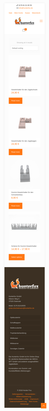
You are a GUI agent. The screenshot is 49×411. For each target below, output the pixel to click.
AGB (26, 399)
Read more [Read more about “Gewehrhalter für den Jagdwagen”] (15, 152)
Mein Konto (18, 13)
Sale (10, 13)
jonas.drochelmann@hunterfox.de (21, 308)
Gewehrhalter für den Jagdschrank (24, 90)
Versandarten (30, 394)
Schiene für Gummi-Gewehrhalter (24, 246)
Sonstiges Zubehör (17, 349)
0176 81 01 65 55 (25, 5)
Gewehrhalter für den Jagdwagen (23, 141)
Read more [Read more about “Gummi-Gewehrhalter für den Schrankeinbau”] (15, 206)
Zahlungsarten (17, 394)
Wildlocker (14, 338)
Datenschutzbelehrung (18, 401)
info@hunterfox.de (26, 8)
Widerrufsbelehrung (23, 397)
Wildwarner (14, 343)
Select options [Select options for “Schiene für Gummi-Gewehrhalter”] (16, 257)
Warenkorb (36, 13)
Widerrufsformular (15, 399)
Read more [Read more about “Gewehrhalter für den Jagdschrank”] (15, 101)
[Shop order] (24, 48)
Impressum (34, 399)
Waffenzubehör (16, 328)
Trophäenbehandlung (18, 333)
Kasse (27, 13)
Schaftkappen (15, 323)
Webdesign (24, 404)
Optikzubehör (15, 317)
